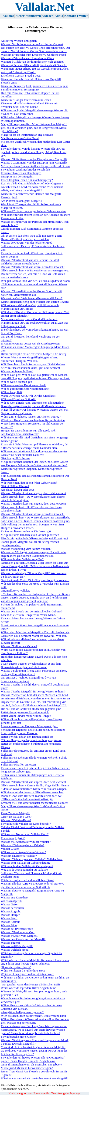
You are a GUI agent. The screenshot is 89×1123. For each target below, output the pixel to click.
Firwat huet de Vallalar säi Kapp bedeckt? (26, 823)
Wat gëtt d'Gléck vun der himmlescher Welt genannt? (33, 61)
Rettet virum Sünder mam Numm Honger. (26, 716)
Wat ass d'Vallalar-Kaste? (16, 820)
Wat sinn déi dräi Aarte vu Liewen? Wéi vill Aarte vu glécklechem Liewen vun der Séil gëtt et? (32, 885)
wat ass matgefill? (11, 901)
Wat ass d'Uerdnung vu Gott (17, 932)
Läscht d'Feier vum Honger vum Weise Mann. (28, 615)
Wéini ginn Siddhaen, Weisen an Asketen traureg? (31, 416)
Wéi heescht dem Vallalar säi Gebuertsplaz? (27, 866)
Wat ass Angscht (11, 911)
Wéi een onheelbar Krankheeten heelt (23, 385)
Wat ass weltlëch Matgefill (17, 946)
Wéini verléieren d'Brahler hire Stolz (23, 970)
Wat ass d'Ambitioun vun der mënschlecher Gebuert (32, 44)
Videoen (47, 16)
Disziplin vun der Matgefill (17, 176)
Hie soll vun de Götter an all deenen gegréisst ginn (31, 709)
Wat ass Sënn (9, 925)
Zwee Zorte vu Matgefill (15, 813)
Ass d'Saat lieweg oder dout (17, 489)
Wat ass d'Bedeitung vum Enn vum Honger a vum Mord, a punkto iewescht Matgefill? (35, 1042)
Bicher (20, 16)
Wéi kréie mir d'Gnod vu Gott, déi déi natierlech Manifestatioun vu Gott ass (30, 307)
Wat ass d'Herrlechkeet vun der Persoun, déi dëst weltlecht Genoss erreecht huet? (30, 261)
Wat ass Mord (9, 918)
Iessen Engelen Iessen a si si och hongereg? (27, 180)
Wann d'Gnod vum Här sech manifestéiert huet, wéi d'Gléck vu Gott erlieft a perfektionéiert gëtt (31, 797)
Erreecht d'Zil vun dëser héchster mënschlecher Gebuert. (34, 802)
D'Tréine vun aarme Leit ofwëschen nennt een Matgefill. (34, 1078)
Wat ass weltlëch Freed (14, 949)
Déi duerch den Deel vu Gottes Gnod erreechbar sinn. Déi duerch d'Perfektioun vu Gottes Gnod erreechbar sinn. (35, 49)
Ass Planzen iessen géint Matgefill (21, 201)
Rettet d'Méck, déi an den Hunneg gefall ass (27, 736)
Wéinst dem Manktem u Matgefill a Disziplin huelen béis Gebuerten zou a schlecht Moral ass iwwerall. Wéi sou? (35, 634)
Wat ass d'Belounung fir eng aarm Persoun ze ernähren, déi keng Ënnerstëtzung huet (34, 672)
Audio (59, 16)
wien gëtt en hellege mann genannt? (22, 1012)
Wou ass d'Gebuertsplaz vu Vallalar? (22, 845)
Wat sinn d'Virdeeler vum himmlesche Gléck (27, 58)
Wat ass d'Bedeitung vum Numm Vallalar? (26, 548)
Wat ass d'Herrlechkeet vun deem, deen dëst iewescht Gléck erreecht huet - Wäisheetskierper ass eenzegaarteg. (35, 268)
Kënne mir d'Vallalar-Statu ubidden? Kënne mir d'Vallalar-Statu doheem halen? (29, 105)
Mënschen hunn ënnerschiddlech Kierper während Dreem (35, 166)
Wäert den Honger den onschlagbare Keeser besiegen (33, 420)
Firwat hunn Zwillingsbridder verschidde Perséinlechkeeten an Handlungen (25, 171)
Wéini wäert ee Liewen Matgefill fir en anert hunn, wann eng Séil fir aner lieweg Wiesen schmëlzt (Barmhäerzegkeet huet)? (35, 964)
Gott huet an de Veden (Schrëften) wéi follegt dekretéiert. (35, 580)
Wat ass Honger (10, 915)
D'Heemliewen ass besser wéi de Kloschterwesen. (30, 343)
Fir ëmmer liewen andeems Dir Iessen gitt (26, 531)
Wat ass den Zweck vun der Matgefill (23, 939)
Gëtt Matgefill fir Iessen (15, 458)
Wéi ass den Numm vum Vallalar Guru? (24, 834)
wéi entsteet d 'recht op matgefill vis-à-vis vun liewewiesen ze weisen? (28, 679)
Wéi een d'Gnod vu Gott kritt (18, 399)
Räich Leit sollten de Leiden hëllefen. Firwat (27, 880)
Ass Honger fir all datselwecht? (19, 434)
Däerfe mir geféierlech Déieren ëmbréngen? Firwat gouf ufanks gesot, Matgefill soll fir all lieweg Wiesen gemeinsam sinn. (34, 542)
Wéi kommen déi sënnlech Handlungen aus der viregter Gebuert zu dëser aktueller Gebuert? (34, 453)
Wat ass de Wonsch (12, 908)
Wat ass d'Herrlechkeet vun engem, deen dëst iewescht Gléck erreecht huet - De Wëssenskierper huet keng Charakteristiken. (33, 507)
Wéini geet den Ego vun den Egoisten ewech (27, 974)
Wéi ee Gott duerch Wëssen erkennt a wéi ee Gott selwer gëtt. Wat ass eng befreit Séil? (35, 1021)
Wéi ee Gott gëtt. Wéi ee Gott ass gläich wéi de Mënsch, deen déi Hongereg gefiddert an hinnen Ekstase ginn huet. (35, 376)
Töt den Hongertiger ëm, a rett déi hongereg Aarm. (31, 740)
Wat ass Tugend (10, 942)
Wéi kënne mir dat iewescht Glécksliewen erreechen (32, 792)
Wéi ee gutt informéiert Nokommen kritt (25, 388)
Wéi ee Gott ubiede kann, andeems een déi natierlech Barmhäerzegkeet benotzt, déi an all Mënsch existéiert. (33, 404)
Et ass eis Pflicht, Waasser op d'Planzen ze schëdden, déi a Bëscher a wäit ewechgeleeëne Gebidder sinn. (34, 446)
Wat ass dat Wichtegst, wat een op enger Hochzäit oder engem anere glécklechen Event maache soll (33, 554)
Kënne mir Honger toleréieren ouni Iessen (26, 100)
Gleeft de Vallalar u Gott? (16, 816)
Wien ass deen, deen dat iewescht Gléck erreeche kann (33, 1015)
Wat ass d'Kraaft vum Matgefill (19, 935)
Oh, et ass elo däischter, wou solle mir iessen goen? (31, 235)
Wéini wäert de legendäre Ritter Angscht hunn (28, 988)
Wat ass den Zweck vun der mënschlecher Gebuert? (31, 611)
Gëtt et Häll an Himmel (15, 486)
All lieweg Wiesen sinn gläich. (19, 40)
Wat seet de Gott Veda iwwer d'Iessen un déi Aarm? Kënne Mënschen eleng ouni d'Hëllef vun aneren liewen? (35, 300)
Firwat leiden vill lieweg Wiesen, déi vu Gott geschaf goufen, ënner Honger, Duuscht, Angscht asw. (33, 1059)
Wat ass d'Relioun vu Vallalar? (19, 646)
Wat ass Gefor (9, 904)
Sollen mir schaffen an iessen (18, 764)
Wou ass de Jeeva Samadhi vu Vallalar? (24, 869)
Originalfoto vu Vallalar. (15, 590)
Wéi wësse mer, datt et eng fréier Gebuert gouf (29, 482)
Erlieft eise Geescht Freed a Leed (21, 75)
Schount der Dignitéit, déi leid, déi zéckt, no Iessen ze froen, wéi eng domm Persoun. (33, 731)
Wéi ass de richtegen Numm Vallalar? (23, 852)
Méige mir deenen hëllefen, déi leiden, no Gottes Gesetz (34, 461)
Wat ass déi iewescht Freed (17, 371)
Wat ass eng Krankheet (14, 897)
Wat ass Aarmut (10, 921)
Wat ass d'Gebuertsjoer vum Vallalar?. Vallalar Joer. (31, 859)
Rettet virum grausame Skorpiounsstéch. (25, 712)
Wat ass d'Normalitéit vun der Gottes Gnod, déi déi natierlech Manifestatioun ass (31, 293)
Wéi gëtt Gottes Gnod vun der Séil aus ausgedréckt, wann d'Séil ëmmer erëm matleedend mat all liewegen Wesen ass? (35, 284)
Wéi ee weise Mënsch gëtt (16, 381)
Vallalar (8, 16)
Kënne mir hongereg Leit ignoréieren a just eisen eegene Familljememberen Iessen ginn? (34, 87)
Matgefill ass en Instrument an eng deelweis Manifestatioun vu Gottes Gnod (27, 136)
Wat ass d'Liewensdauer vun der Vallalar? (26, 841)
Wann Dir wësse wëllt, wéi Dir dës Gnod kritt (28, 395)
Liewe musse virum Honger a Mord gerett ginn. (29, 726)
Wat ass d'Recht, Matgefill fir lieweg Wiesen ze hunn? (33, 691)
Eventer (82, 16)
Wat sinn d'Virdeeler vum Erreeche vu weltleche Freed (33, 54)
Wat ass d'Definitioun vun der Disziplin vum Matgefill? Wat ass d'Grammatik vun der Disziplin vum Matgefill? (34, 161)
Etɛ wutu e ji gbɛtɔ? (13, 838)
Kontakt (70, 16)
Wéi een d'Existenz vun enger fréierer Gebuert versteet (33, 211)
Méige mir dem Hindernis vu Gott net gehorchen (30, 535)
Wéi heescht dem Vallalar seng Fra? (22, 559)
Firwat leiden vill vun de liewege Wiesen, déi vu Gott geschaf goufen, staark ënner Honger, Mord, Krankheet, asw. (34, 152)
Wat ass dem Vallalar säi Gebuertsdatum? (25, 862)
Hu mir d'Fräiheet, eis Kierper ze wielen (25, 239)
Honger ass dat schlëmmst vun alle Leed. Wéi (28, 430)
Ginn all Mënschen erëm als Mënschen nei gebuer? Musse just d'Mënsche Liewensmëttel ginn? (31, 1066)
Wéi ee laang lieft (11, 392)
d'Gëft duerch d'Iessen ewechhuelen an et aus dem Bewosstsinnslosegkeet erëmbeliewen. (31, 665)
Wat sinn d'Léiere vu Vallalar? (19, 855)
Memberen (33, 16)
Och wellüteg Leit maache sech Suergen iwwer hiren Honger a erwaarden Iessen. (32, 526)
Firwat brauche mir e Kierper (18, 1036)
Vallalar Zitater (10, 848)
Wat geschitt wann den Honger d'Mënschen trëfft (30, 984)
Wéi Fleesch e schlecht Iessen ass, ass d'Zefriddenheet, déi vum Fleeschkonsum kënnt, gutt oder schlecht (33, 366)
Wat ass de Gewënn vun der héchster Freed (26, 242)
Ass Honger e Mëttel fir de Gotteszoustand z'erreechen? (34, 465)
